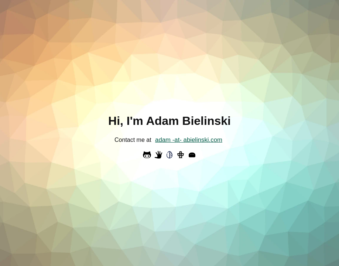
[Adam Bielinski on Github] (147, 155)
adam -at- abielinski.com (188, 139)
